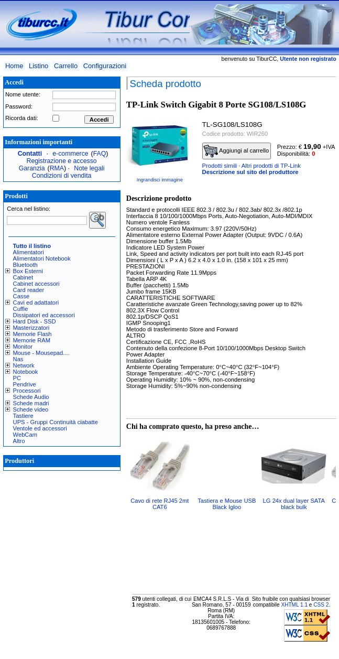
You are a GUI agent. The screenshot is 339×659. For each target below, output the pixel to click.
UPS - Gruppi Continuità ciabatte (55, 422)
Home (14, 66)
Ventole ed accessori (40, 428)
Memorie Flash (32, 334)
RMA (57, 168)
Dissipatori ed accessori (44, 315)
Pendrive (24, 384)
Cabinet (23, 277)
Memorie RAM (31, 340)
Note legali (89, 168)
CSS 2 (321, 605)
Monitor (22, 346)
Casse (21, 296)
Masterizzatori (31, 328)
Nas (18, 359)
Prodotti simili (219, 166)
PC (17, 378)
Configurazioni (104, 66)
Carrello (66, 66)
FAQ (99, 153)
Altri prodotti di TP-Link (271, 166)
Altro (19, 441)
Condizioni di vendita (62, 175)
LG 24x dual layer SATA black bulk (294, 504)
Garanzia (32, 168)
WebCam (25, 434)
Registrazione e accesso (62, 161)
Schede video (31, 409)
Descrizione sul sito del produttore (250, 172)
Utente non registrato (308, 59)
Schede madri (31, 403)
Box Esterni (28, 271)
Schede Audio (31, 397)
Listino (38, 66)
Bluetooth (25, 265)
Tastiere (23, 416)
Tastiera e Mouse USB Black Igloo (227, 504)
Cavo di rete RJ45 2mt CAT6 (159, 504)
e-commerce (70, 153)
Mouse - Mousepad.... (41, 353)
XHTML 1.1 (294, 605)
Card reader (29, 290)
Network (24, 365)
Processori (27, 390)
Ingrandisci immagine (160, 179)
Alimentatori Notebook (42, 258)
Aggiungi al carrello (236, 151)
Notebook (25, 372)
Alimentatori (28, 252)
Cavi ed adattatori (36, 302)
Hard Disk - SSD (34, 321)
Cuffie (20, 309)
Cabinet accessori (36, 283)
